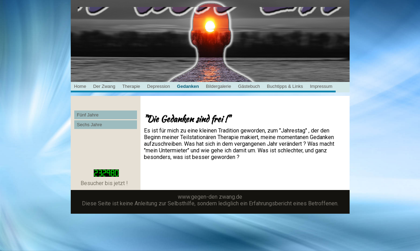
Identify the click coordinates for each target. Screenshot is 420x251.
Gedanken (188, 86)
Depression (158, 86)
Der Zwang (104, 86)
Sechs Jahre (89, 124)
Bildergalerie (218, 86)
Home (80, 86)
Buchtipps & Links (285, 86)
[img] (210, 24)
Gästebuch (249, 86)
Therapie (131, 86)
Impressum (321, 86)
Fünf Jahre (88, 114)
